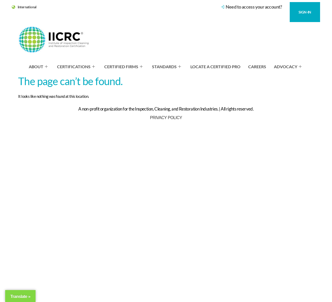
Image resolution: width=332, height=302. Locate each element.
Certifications (76, 66)
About (38, 66)
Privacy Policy (166, 117)
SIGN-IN (305, 12)
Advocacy (288, 66)
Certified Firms (123, 66)
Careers (257, 66)
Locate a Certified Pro (215, 66)
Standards (166, 66)
